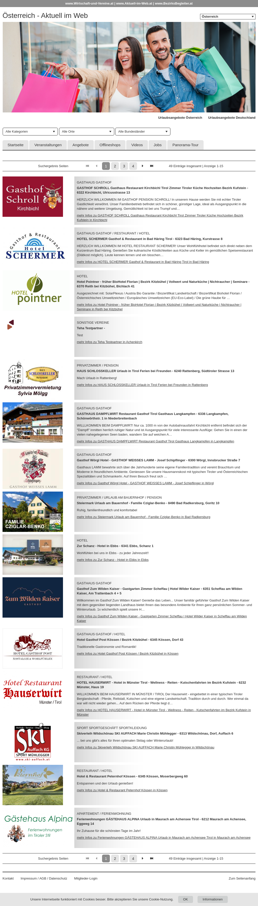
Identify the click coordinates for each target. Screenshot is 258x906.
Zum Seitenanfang (242, 878)
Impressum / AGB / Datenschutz (44, 878)
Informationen (213, 899)
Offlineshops (110, 145)
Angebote (81, 145)
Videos (137, 145)
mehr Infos (143, 262)
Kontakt (8, 878)
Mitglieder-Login (86, 878)
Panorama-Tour (185, 145)
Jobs (158, 145)
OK (185, 899)
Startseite (15, 145)
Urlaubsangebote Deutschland (231, 117)
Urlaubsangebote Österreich (180, 117)
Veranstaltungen (47, 145)
